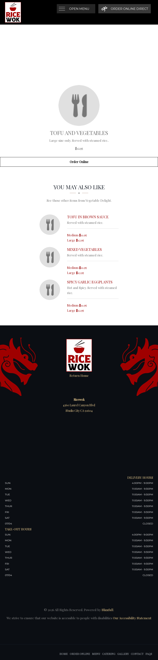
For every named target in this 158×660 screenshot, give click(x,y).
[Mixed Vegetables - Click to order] (51, 257)
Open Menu (79, 9)
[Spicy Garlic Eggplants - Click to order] (51, 290)
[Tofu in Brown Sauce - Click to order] (51, 224)
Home (63, 653)
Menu (96, 653)
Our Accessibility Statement (131, 618)
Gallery (123, 653)
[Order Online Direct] (124, 8)
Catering (108, 653)
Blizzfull (107, 610)
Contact (137, 653)
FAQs (148, 653)
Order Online (79, 162)
